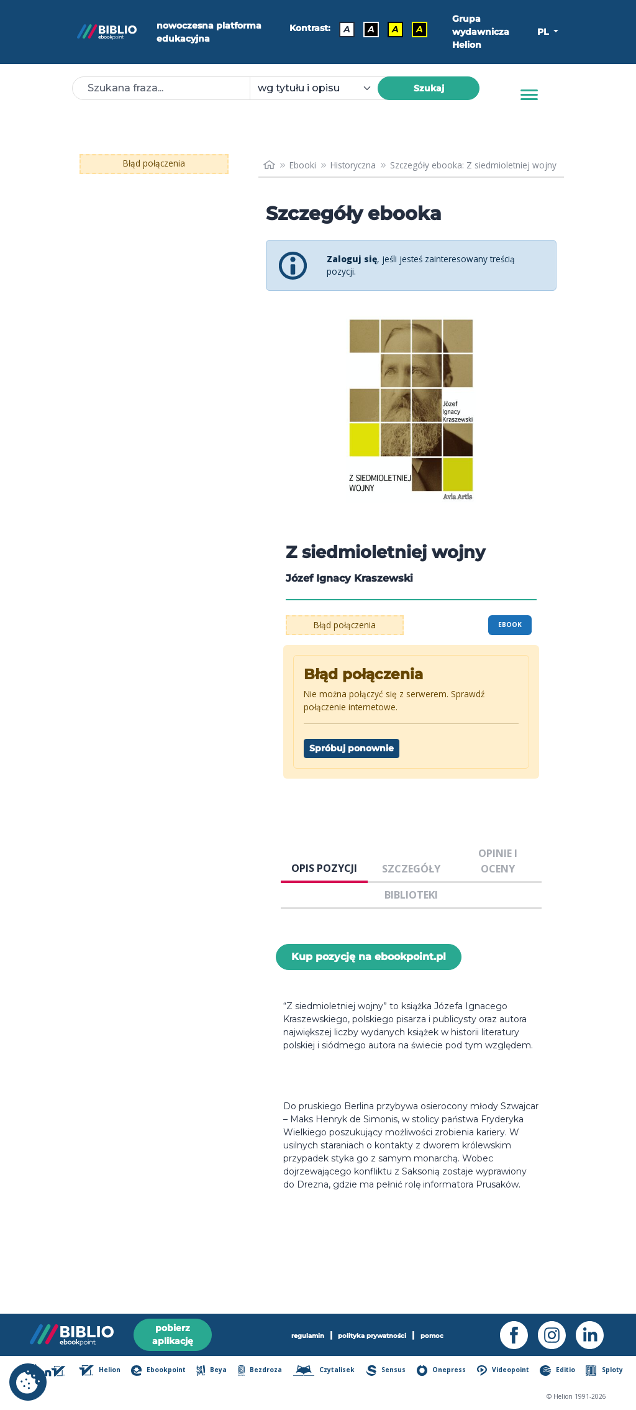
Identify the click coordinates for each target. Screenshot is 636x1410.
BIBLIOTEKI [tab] (411, 895)
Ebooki (302, 165)
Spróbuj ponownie (351, 748)
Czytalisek (324, 1370)
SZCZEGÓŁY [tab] (411, 869)
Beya (211, 1370)
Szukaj (429, 88)
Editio (557, 1370)
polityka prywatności (372, 1336)
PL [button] (544, 31)
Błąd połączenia (154, 163)
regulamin (307, 1336)
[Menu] (529, 95)
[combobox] (321, 88)
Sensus (386, 1370)
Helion (99, 1370)
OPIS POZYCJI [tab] (324, 868)
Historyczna (353, 165)
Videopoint (503, 1370)
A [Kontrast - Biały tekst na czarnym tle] (371, 29)
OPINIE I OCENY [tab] (497, 860)
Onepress (441, 1370)
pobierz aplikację (172, 1334)
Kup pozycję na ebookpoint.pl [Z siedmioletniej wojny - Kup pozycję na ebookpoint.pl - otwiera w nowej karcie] (368, 957)
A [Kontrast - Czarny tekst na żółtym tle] (395, 29)
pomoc (431, 1336)
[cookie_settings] (28, 1382)
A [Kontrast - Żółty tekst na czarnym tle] (419, 29)
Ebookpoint (158, 1370)
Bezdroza (260, 1370)
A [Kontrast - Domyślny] (346, 29)
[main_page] (269, 165)
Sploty (604, 1370)
